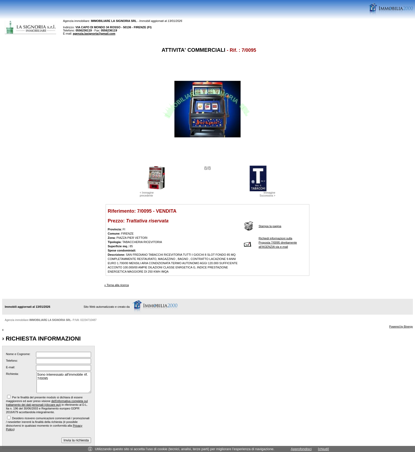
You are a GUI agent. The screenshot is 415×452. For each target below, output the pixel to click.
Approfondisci (301, 449)
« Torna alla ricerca (116, 285)
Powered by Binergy (401, 326)
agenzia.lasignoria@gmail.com (94, 33)
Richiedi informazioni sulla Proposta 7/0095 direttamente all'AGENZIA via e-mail (278, 242)
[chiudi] (323, 449)
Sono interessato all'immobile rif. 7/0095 (64, 382)
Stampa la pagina (270, 226)
